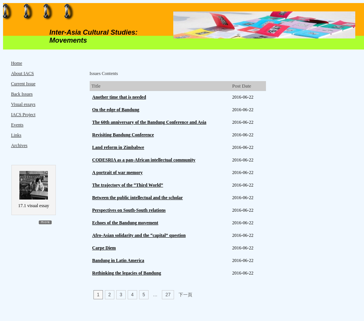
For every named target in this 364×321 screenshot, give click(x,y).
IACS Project (23, 114)
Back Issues (22, 94)
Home (16, 63)
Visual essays (23, 104)
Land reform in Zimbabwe (118, 147)
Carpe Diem (104, 248)
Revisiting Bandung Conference (123, 134)
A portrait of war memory (117, 172)
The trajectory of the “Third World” (127, 185)
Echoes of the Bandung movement (125, 222)
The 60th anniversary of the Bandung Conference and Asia (149, 122)
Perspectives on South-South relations (129, 210)
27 (168, 294)
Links (16, 135)
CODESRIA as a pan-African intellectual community (144, 160)
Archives (19, 145)
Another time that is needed (119, 97)
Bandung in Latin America (118, 260)
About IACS (22, 73)
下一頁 (185, 294)
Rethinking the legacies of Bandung (126, 273)
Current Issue (23, 83)
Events (17, 125)
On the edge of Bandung (115, 109)
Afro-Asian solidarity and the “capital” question (139, 235)
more (45, 222)
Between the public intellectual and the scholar (137, 197)
